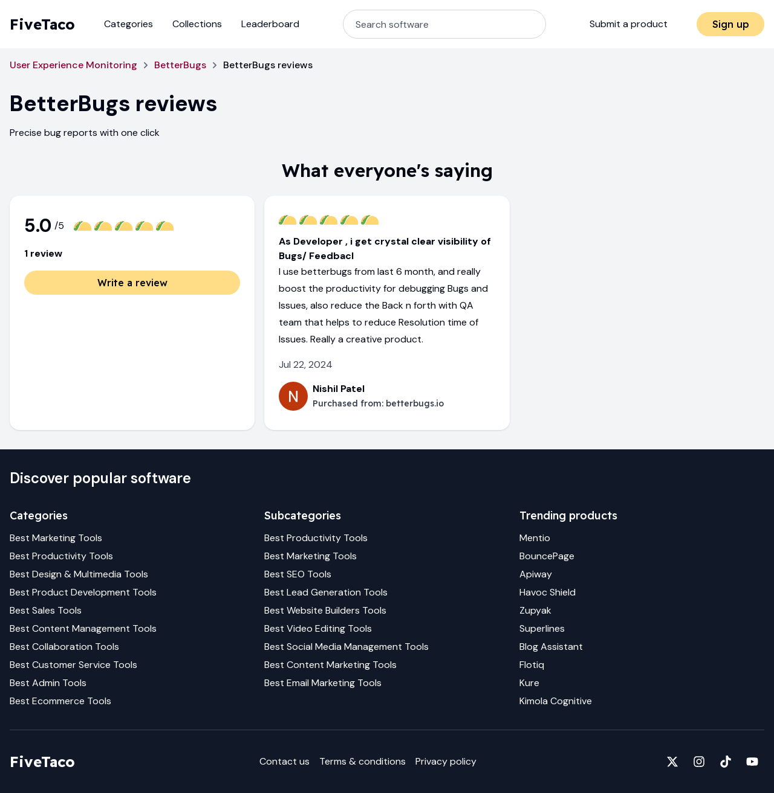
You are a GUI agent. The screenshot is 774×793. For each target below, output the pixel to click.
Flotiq (531, 664)
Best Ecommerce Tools (60, 701)
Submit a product (629, 24)
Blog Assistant (551, 646)
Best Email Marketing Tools (323, 682)
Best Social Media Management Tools (346, 646)
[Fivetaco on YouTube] (752, 762)
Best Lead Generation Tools (326, 592)
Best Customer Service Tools (73, 664)
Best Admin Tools (48, 682)
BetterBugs (180, 65)
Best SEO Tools (297, 574)
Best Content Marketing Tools (330, 664)
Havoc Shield (547, 592)
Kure (529, 682)
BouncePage (546, 556)
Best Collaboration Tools (64, 646)
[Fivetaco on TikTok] (726, 762)
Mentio (534, 537)
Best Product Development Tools (83, 592)
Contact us (284, 761)
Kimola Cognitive (555, 701)
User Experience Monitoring (73, 65)
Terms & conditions (362, 761)
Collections (197, 24)
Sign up (730, 24)
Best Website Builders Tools (325, 610)
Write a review (132, 283)
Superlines (542, 628)
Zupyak (535, 610)
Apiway (535, 574)
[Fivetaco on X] (672, 762)
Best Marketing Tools (56, 537)
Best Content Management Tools (83, 628)
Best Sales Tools (46, 610)
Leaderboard (270, 24)
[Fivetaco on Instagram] (699, 762)
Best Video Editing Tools (318, 628)
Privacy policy (445, 761)
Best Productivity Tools (61, 556)
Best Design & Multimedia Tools (79, 574)
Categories (128, 24)
